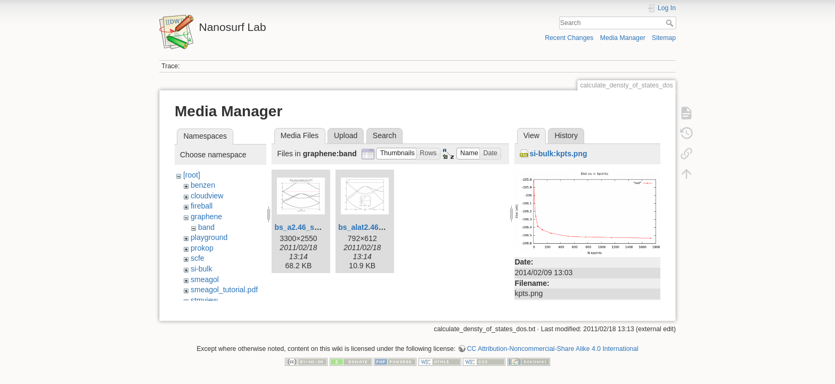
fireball (201, 206)
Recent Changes (569, 38)
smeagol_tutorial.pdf (224, 289)
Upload (345, 135)
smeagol (205, 279)
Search (671, 23)
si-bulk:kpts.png (558, 153)
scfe (197, 258)
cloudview (207, 195)
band (206, 227)
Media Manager (622, 38)
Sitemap (664, 38)
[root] (191, 175)
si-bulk (201, 269)
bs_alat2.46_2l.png (371, 227)
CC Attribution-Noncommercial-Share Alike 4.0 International (552, 344)
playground (209, 237)
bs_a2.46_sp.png (304, 227)
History (566, 135)
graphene (206, 216)
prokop (202, 248)
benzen (203, 185)
